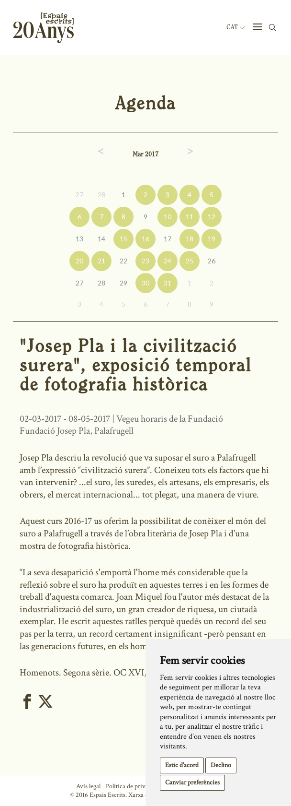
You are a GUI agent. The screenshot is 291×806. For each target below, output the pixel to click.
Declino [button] (221, 765)
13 (79, 239)
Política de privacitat (133, 786)
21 (101, 261)
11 (189, 217)
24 (167, 261)
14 (101, 239)
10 (167, 217)
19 (211, 239)
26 (211, 261)
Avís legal (88, 786)
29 (123, 283)
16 (145, 239)
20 (79, 261)
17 (167, 239)
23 (145, 261)
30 (145, 283)
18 (189, 239)
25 (189, 261)
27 (79, 194)
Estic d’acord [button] (182, 765)
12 (211, 217)
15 (123, 239)
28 (101, 194)
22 (123, 261)
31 (167, 283)
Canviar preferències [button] (192, 782)
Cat (235, 27)
